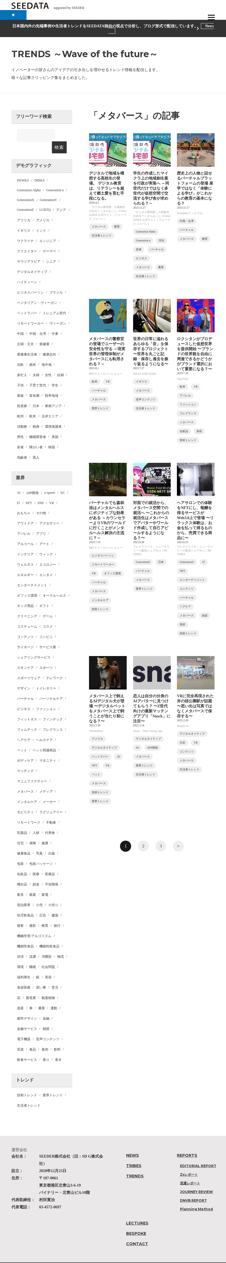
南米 (32, 353)
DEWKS (23, 168)
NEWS (132, 1143)
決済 (20, 945)
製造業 (31, 986)
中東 (55, 322)
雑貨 (46, 1017)
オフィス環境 (27, 583)
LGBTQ (45, 198)
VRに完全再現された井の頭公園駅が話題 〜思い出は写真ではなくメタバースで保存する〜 (195, 706)
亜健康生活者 (27, 342)
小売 (39, 893)
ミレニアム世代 (54, 301)
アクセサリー (49, 511)
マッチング (25, 759)
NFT (29, 491)
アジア (61, 198)
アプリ (41, 522)
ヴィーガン (57, 311)
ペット (22, 738)
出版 (51, 841)
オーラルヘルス (54, 583)
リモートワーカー (30, 311)
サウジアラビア (28, 249)
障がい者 (36, 435)
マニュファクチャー (32, 769)
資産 (20, 996)
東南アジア (53, 394)
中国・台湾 (37, 322)
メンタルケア (27, 790)
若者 (20, 435)
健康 (45, 831)
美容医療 (23, 976)
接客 (20, 914)
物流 (60, 945)
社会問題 (48, 955)
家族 (20, 384)
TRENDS (135, 1164)
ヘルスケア (44, 728)
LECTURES (137, 1211)
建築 (55, 903)
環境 (20, 955)
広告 (42, 903)
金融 (46, 1006)
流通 (32, 945)
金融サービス (27, 1017)
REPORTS (187, 1143)
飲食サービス (27, 1048)
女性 (48, 363)
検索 (59, 135)
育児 (55, 976)
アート (44, 532)
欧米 (32, 404)
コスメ (48, 614)
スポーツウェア (28, 666)
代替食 (50, 821)
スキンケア (25, 656)
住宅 (20, 831)
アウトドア (25, 511)
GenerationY (48, 188)
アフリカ (23, 208)
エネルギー (25, 563)
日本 (36, 394)
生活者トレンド (28, 1093)
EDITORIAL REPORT (198, 1154)
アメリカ (42, 208)
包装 (20, 852)
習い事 (41, 976)
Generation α (55, 178)
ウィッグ (46, 542)
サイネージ (25, 635)
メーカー (49, 790)
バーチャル (25, 687)
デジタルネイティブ (32, 260)
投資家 (22, 394)
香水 (58, 1048)
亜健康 (44, 332)
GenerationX (25, 188)
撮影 (32, 914)
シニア (51, 249)
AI (19, 481)
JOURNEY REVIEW (196, 1180)
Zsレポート (189, 1162)
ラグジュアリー (51, 800)
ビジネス (23, 697)
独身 (36, 415)
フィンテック (53, 707)
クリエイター (27, 239)
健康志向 (49, 342)
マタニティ (47, 749)
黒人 (36, 445)
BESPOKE (136, 1221)
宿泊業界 (23, 893)
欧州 (20, 404)
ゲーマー (49, 239)
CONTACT (137, 1231)
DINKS (39, 168)
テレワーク (54, 666)
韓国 (51, 435)
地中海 (47, 353)
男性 (20, 425)
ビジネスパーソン (30, 280)
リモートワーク (28, 810)
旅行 (57, 914)
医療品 (50, 862)
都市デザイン (27, 1006)
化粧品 (22, 862)
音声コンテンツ (47, 1027)
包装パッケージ (41, 852)
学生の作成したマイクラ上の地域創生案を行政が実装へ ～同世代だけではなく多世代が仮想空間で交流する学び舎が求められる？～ (151, 188)
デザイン (23, 676)
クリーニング (27, 604)
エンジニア (47, 229)
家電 (45, 883)
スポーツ (46, 656)
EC (63, 481)
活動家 (22, 415)
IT (18, 491)
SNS (41, 491)
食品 (32, 1037)
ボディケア (25, 749)
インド (41, 219)
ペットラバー (27, 301)
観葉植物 (48, 986)
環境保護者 (53, 415)
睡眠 (32, 955)
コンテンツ (25, 625)
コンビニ (46, 625)
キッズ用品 (25, 594)
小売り (53, 893)
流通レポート (190, 1171)
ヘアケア (23, 728)
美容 (48, 965)
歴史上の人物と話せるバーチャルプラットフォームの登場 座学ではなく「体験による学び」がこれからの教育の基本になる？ (195, 188)
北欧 (20, 353)
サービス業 (47, 635)
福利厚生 (23, 965)
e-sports (49, 481)
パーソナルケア (51, 687)
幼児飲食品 (25, 903)
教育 (45, 914)
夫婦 (36, 363)
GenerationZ (25, 198)
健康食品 (23, 841)
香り (46, 1048)
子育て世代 (37, 373)
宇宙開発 (51, 872)
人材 (36, 821)
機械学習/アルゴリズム (34, 924)
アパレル (23, 522)
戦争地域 (51, 384)
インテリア (25, 542)
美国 (55, 425)
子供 (20, 373)
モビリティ (25, 800)
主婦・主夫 (25, 332)
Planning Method (196, 1197)
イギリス (23, 219)
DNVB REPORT (193, 1188)
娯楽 (36, 872)
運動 (54, 996)
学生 (55, 373)
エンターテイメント (32, 573)
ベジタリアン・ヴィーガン (37, 291)
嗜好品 (22, 872)
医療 (36, 862)
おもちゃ (23, 501)
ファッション (46, 697)
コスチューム (27, 614)
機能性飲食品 (49, 934)
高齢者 (22, 445)
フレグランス (53, 718)
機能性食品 (25, 934)
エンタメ (46, 563)
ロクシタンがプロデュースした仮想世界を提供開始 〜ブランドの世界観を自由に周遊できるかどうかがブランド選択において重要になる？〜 (195, 354)
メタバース (25, 779)
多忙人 (22, 363)
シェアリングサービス (34, 645)
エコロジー (47, 553)
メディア (46, 779)
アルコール (25, 532)
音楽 (20, 1037)
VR (51, 491)
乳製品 (22, 821)
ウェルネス (25, 553)
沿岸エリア (50, 404)
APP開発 (32, 481)
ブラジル (56, 280)
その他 (41, 501)
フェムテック (27, 718)
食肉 (45, 1037)
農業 (41, 996)
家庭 (32, 883)
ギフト (44, 594)
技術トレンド (27, 1083)
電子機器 (23, 1027)
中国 (20, 322)
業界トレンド (53, 1083)
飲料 (57, 1037)
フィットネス (27, 707)
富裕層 (34, 384)
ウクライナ (25, 229)
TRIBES (133, 1153)
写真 (39, 841)
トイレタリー (46, 676)
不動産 (51, 810)
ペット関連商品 (44, 738)
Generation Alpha (29, 178)
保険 (32, 831)
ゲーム (48, 604)
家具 (20, 883)
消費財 (47, 945)
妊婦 (60, 363)
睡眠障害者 (37, 425)
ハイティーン (27, 270)
